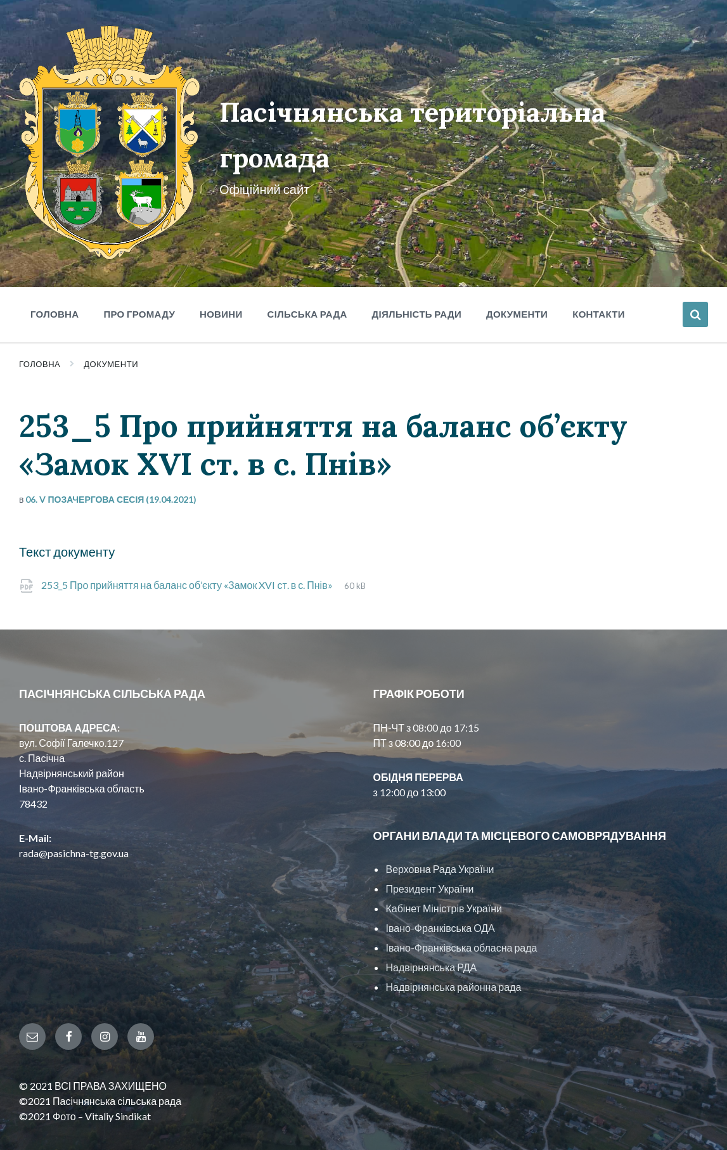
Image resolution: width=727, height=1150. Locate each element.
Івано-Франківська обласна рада (461, 916)
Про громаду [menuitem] (139, 282)
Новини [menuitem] (221, 282)
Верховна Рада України (439, 838)
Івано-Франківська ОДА (439, 897)
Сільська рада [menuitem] (307, 282)
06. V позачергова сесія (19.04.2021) (110, 468)
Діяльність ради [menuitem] (416, 282)
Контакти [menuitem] (598, 282)
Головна (39, 333)
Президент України (429, 857)
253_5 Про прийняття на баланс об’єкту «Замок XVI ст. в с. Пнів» (188, 554)
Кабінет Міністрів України (443, 877)
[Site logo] (97, 225)
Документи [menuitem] (517, 282)
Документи (111, 333)
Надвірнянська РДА (431, 936)
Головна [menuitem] (54, 282)
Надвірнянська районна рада (453, 956)
